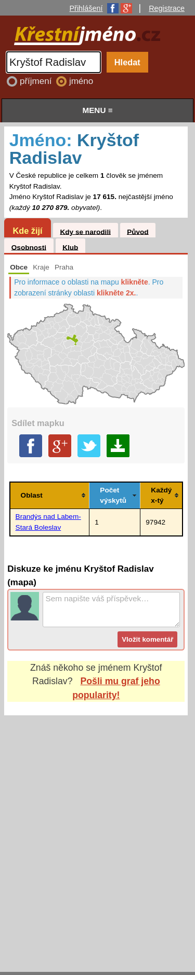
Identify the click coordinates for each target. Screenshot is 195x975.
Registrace (167, 8)
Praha (64, 267)
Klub (70, 247)
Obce (19, 267)
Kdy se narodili (85, 231)
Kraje (41, 267)
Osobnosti (28, 247)
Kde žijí (27, 230)
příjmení (37, 81)
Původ (138, 231)
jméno (81, 81)
